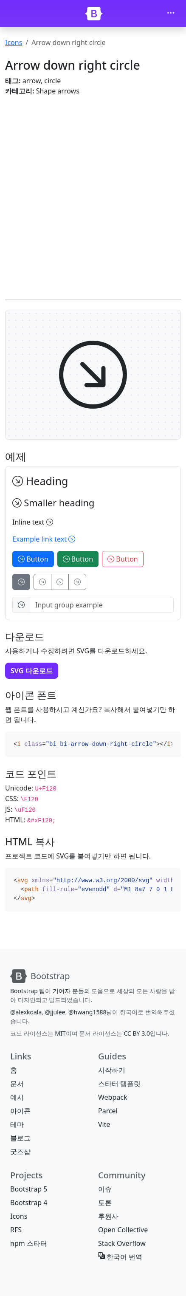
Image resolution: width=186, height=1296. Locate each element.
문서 (17, 1083)
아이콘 (20, 1110)
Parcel (108, 1110)
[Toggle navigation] (170, 13)
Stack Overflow (122, 1243)
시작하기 (111, 1070)
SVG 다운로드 (32, 670)
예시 (17, 1097)
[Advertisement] (93, 196)
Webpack (112, 1097)
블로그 (20, 1138)
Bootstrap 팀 (27, 991)
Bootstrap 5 (28, 1189)
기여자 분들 (68, 991)
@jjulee (55, 1012)
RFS (16, 1229)
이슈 (105, 1189)
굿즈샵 (20, 1151)
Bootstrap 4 (28, 1202)
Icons (13, 42)
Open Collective (123, 1229)
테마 (17, 1124)
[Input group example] (102, 605)
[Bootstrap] (93, 13)
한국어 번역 (120, 1257)
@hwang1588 (87, 1012)
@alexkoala (26, 1012)
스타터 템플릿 (119, 1083)
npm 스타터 (28, 1243)
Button (33, 559)
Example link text (43, 539)
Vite (104, 1124)
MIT (60, 1033)
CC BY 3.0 (137, 1033)
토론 (105, 1202)
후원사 (108, 1216)
